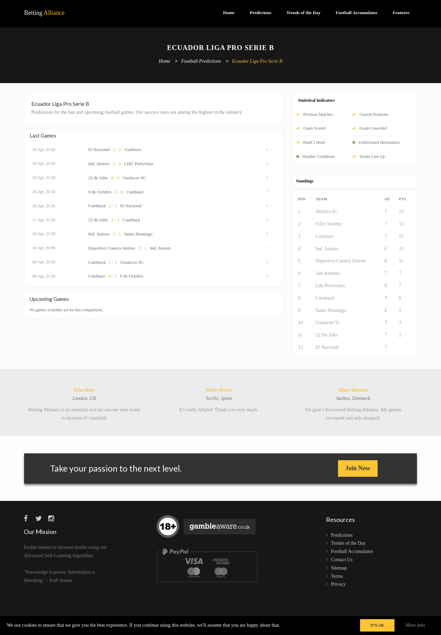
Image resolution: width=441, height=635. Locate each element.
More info (415, 625)
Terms (337, 576)
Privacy (338, 584)
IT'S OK (377, 625)
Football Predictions (201, 61)
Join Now (357, 468)
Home (229, 12)
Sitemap (339, 568)
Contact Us (342, 559)
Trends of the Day (303, 12)
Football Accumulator (357, 12)
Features (401, 12)
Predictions (260, 12)
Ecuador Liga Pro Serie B (257, 61)
